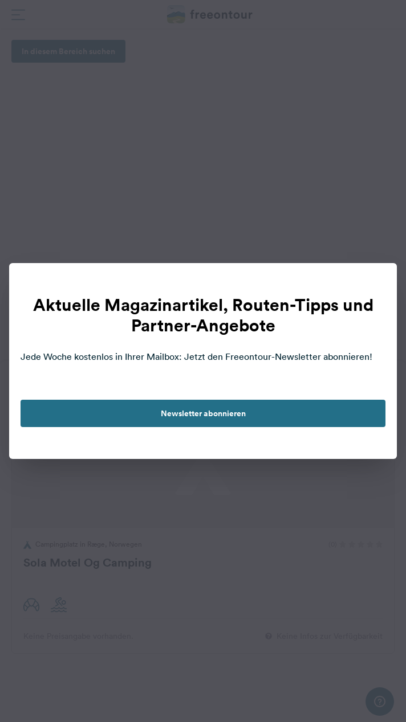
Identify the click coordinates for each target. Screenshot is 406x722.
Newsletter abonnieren (203, 413)
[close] (376, 283)
